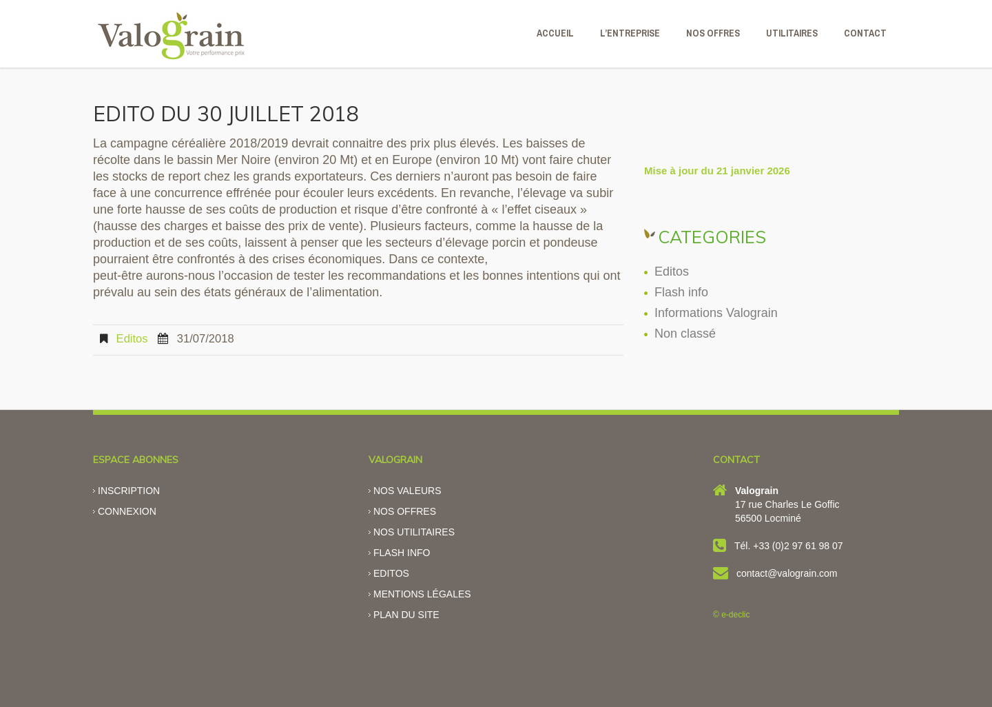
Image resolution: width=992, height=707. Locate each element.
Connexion (127, 511)
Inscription (129, 490)
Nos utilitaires (414, 531)
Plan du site (406, 614)
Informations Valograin (716, 313)
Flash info (681, 292)
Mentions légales (422, 594)
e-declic (735, 614)
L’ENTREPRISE (630, 33)
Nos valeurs (407, 490)
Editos (132, 338)
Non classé (685, 333)
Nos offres (404, 511)
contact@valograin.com (787, 573)
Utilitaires (792, 33)
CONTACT (865, 33)
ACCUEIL (555, 33)
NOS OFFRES (713, 33)
